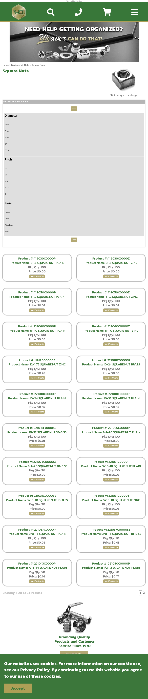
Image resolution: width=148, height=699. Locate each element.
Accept (18, 688)
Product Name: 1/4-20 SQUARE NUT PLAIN (111, 432)
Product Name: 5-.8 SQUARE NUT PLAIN (37, 296)
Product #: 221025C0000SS (36, 461)
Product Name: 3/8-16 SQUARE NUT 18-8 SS (111, 533)
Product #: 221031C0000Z (111, 495)
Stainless (9, 225)
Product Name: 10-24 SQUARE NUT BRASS (111, 364)
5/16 (7, 150)
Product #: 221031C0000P (111, 461)
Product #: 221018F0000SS (37, 428)
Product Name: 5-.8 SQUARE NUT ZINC (111, 296)
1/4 (6, 144)
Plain (7, 219)
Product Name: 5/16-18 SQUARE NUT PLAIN (111, 466)
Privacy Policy (35, 669)
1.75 (7, 188)
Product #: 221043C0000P (37, 563)
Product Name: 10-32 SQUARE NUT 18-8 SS (37, 432)
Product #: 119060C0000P (37, 326)
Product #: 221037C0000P (37, 529)
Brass (7, 212)
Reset (74, 109)
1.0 (6, 181)
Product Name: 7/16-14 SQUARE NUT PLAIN (37, 567)
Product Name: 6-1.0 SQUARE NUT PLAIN (37, 330)
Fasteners (16, 65)
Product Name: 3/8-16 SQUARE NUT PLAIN (37, 533)
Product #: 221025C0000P (111, 428)
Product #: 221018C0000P (37, 394)
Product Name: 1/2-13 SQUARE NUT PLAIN (111, 567)
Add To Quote (37, 276)
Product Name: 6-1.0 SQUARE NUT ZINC (111, 330)
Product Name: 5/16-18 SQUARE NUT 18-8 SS (37, 500)
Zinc (7, 231)
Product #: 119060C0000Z (111, 326)
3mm (7, 125)
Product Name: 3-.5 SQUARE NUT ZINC (111, 263)
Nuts (26, 65)
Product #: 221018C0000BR (111, 360)
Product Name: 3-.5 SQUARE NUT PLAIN (37, 263)
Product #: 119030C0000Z (111, 258)
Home (6, 65)
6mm (7, 137)
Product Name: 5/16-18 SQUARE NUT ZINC (111, 500)
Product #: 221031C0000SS (37, 495)
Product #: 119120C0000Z (37, 360)
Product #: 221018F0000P (111, 394)
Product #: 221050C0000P (111, 563)
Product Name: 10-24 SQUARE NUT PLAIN (37, 398)
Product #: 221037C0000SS (111, 529)
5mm (7, 131)
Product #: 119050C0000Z (111, 292)
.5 (6, 169)
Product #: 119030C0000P (37, 258)
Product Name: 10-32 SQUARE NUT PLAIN (111, 398)
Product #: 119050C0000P (37, 292)
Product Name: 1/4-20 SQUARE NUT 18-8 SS (37, 466)
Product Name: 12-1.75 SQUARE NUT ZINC (37, 364)
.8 (6, 175)
